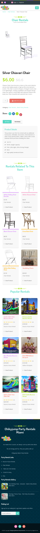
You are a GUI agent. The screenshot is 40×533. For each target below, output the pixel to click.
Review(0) (17, 121)
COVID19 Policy (6, 472)
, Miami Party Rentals (22, 107)
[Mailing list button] (17, 513)
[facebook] (19, 526)
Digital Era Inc (35, 530)
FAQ (3, 476)
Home (4, 12)
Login (14, 2)
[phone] (5, 2)
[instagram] (2, 2)
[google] (23, 526)
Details (7, 121)
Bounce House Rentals (8, 461)
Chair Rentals (11, 12)
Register (21, 2)
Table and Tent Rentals (8, 469)
